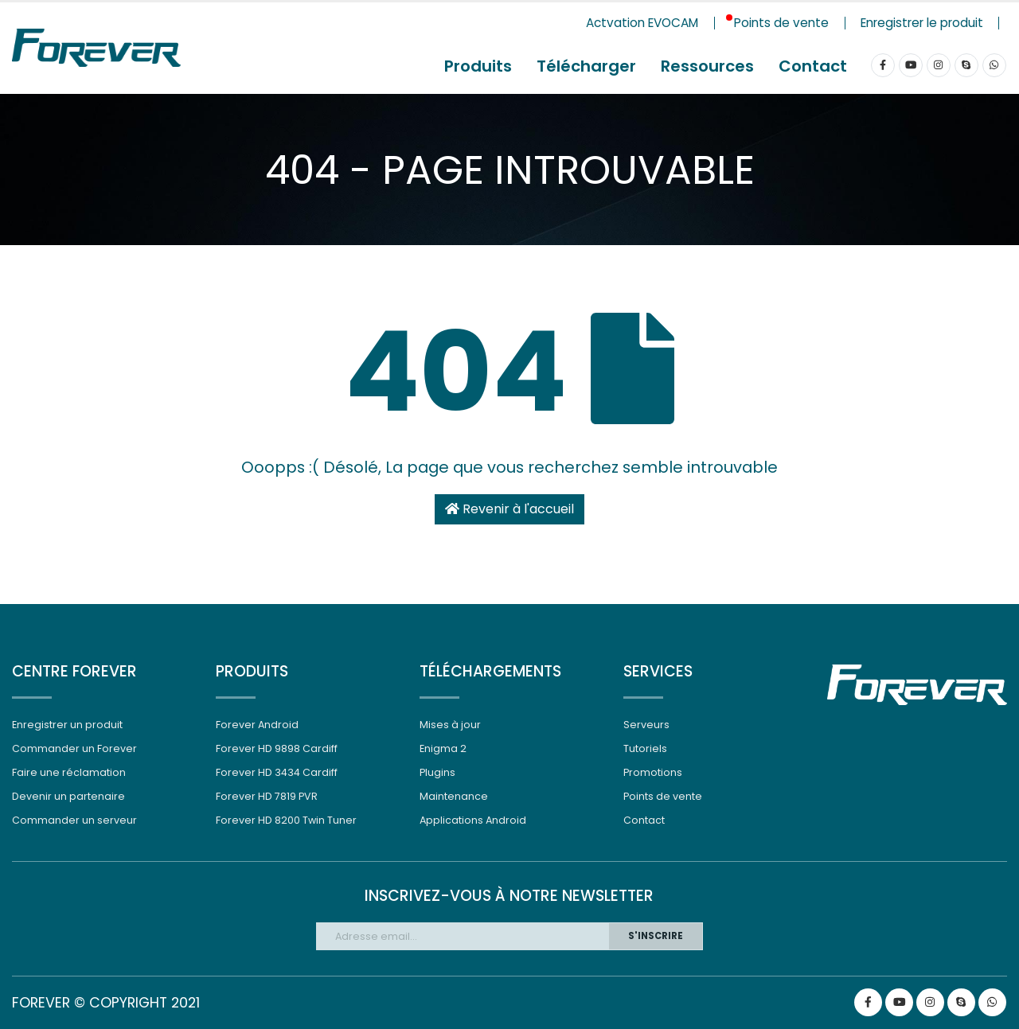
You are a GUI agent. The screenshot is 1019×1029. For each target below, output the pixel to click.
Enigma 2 (443, 748)
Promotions (652, 772)
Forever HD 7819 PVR (267, 796)
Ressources (707, 66)
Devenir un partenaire (68, 796)
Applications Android (473, 820)
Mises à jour (450, 724)
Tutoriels (645, 748)
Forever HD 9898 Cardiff (277, 748)
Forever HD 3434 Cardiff (277, 772)
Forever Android (257, 724)
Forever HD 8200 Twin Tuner (286, 820)
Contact (813, 66)
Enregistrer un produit (67, 724)
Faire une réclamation (69, 772)
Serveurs (646, 724)
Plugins (437, 772)
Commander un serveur (74, 820)
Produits (478, 66)
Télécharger (586, 66)
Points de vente (662, 796)
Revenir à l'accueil (509, 509)
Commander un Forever (74, 748)
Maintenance (454, 796)
